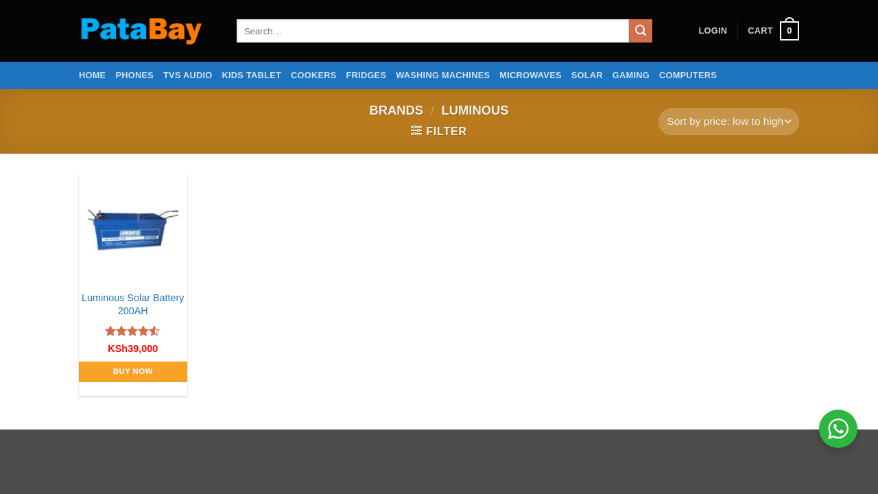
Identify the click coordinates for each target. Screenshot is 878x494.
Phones (134, 75)
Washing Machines (443, 75)
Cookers (314, 75)
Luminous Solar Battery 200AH (133, 304)
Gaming (631, 75)
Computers (688, 75)
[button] (712, 31)
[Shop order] (728, 121)
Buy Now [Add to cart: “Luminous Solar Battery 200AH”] (133, 371)
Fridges (366, 75)
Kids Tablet (251, 75)
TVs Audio (188, 75)
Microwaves (530, 75)
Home (92, 75)
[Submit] (640, 31)
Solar (587, 75)
